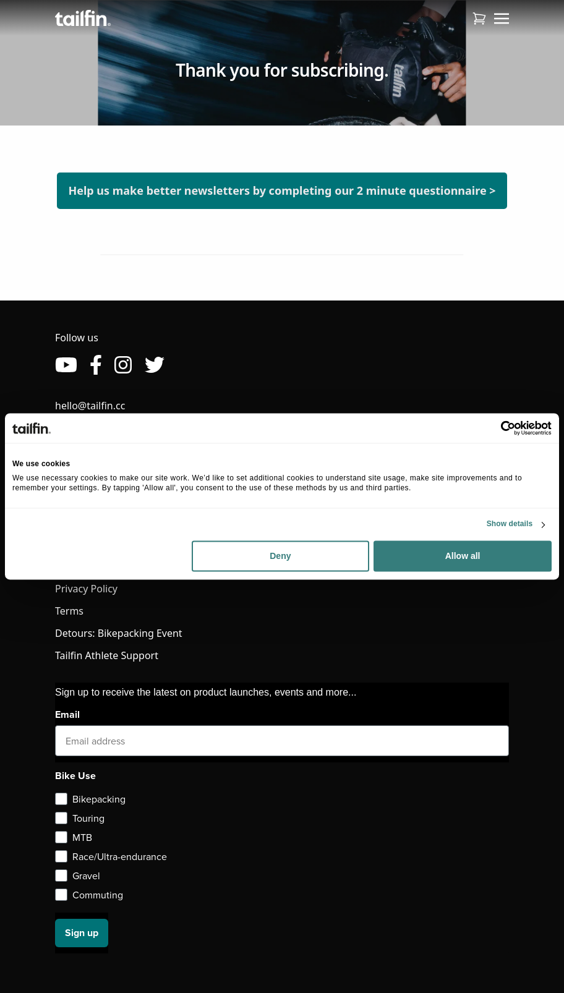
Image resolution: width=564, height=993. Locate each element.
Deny (280, 556)
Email (67, 714)
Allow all (463, 556)
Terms (69, 611)
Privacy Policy (86, 588)
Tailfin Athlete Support (106, 655)
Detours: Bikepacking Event (118, 633)
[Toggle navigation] (501, 18)
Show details (510, 524)
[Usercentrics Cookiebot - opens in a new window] (497, 427)
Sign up (81, 933)
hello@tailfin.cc (90, 405)
